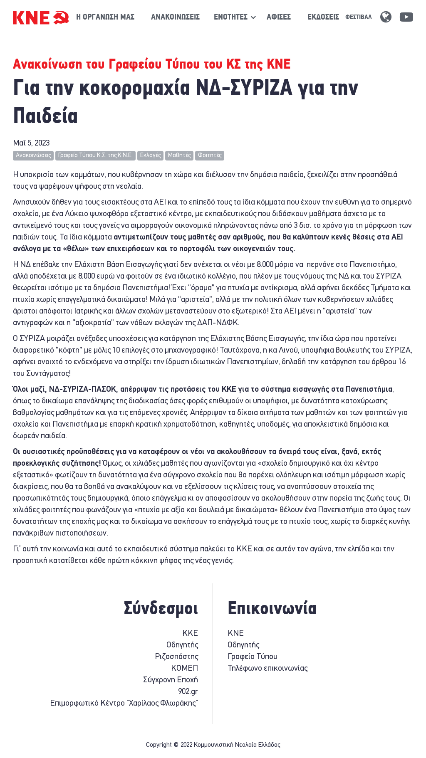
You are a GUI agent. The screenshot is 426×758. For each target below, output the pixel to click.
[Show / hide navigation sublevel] (231, 17)
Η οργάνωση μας (105, 17)
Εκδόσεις (323, 17)
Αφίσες (279, 17)
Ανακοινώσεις (175, 17)
